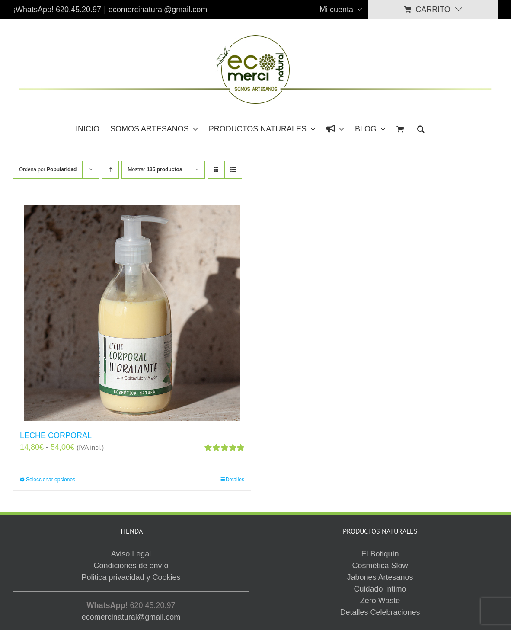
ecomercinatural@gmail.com (158, 9)
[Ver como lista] (233, 169)
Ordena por (48, 169)
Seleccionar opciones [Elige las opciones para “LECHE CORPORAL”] (50, 479)
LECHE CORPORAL (56, 435)
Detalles (235, 479)
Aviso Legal (318, 587)
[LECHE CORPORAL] (132, 313)
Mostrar (155, 169)
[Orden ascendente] (110, 170)
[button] (421, 128)
